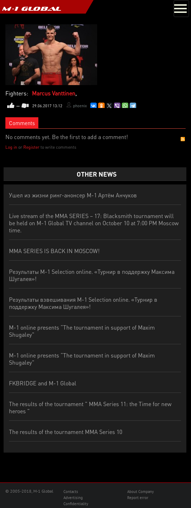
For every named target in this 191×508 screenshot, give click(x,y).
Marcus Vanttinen (53, 93)
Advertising (73, 497)
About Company (140, 491)
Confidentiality (75, 503)
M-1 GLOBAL (31, 8)
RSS (183, 139)
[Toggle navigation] (181, 8)
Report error (137, 497)
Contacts (70, 491)
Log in (11, 147)
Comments (22, 123)
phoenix (80, 105)
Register (31, 147)
